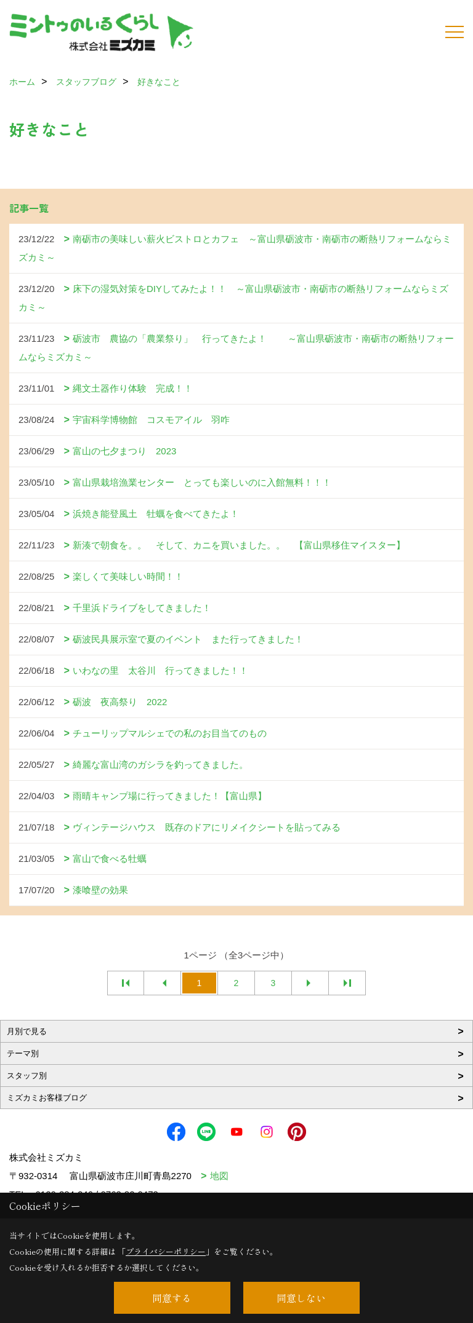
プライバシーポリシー (166, 1251)
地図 (219, 1176)
